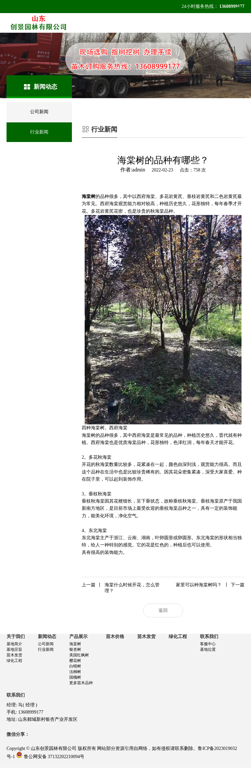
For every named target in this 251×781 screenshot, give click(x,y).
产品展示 (78, 636)
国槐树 (75, 677)
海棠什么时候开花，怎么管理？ (120, 587)
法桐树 (75, 671)
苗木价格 (115, 636)
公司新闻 (46, 644)
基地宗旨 (14, 649)
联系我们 (209, 636)
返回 (163, 610)
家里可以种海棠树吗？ (210, 585)
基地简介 (14, 644)
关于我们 (16, 636)
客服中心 (208, 644)
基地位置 (208, 649)
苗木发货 (14, 655)
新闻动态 (47, 636)
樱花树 (75, 660)
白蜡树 (75, 666)
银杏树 (75, 649)
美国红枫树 (79, 655)
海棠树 (75, 644)
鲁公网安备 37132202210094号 (54, 756)
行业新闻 (46, 649)
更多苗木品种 (81, 683)
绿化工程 (14, 660)
